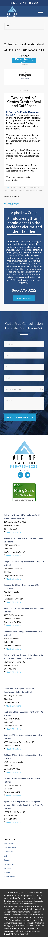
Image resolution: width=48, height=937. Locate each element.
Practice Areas (9, 844)
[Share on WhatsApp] (7, 203)
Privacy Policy (9, 864)
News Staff (25, 91)
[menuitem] (24, 3)
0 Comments (24, 64)
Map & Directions (13, 532)
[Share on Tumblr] (12, 203)
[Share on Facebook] (4, 203)
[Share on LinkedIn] (11, 203)
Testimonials (8, 852)
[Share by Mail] (18, 203)
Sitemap (7, 872)
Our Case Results (10, 848)
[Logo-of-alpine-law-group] (20, 11)
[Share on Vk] (14, 203)
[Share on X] (6, 203)
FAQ (5, 856)
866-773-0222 (24, 3)
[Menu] (40, 12)
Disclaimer (7, 868)
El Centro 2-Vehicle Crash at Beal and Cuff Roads (26, 190)
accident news (25, 78)
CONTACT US (24, 298)
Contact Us (8, 860)
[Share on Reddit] (16, 203)
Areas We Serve (9, 877)
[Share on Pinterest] (9, 203)
